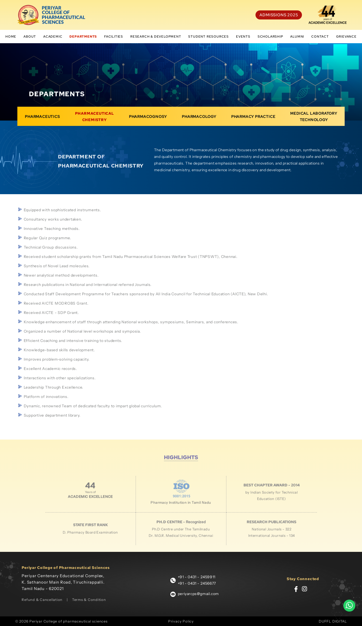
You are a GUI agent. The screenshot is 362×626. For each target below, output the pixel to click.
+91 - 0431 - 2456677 (197, 583)
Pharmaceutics (42, 120)
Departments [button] (83, 36)
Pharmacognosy (148, 120)
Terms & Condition (89, 599)
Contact (320, 36)
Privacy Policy (181, 621)
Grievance (346, 36)
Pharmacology (199, 120)
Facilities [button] (113, 36)
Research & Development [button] (155, 36)
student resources (208, 36)
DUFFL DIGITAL (333, 621)
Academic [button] (52, 36)
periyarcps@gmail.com (198, 593)
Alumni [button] (297, 36)
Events (243, 36)
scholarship (270, 36)
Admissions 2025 (278, 15)
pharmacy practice (253, 120)
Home (10, 36)
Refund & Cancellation (42, 599)
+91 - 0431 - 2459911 (196, 577)
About (29, 36)
